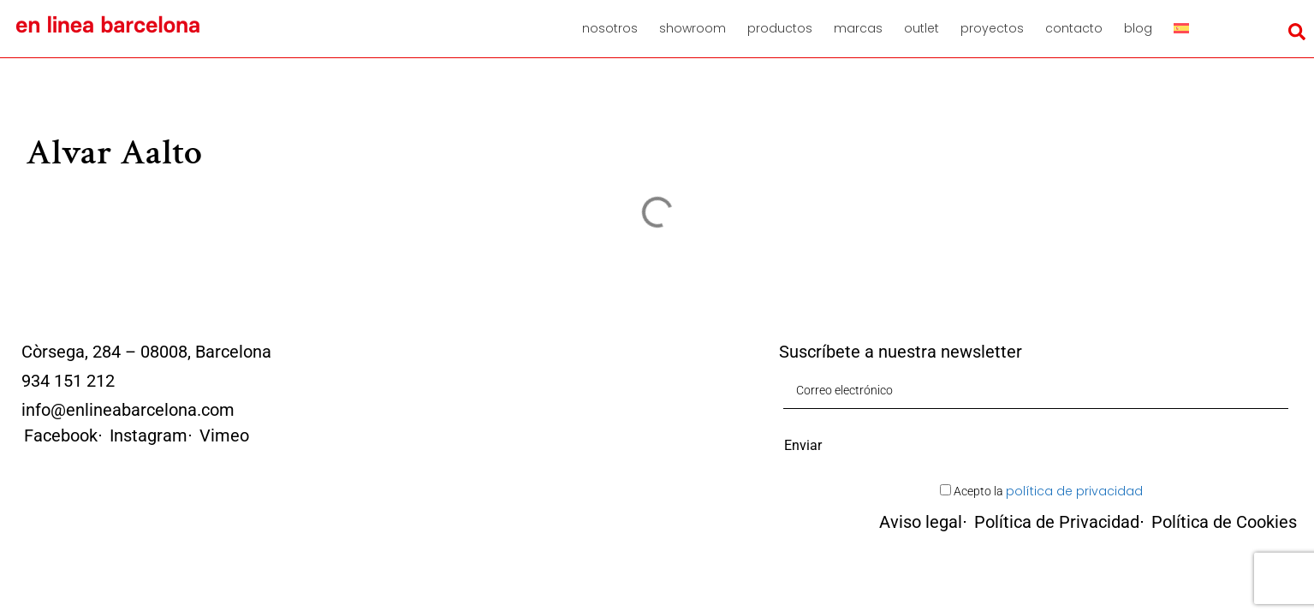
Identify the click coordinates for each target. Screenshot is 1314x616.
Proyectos (992, 28)
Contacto (1074, 28)
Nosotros (610, 28)
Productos (779, 28)
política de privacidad (1074, 491)
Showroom (692, 28)
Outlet (921, 28)
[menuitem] (1187, 28)
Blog (1138, 28)
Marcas (858, 28)
